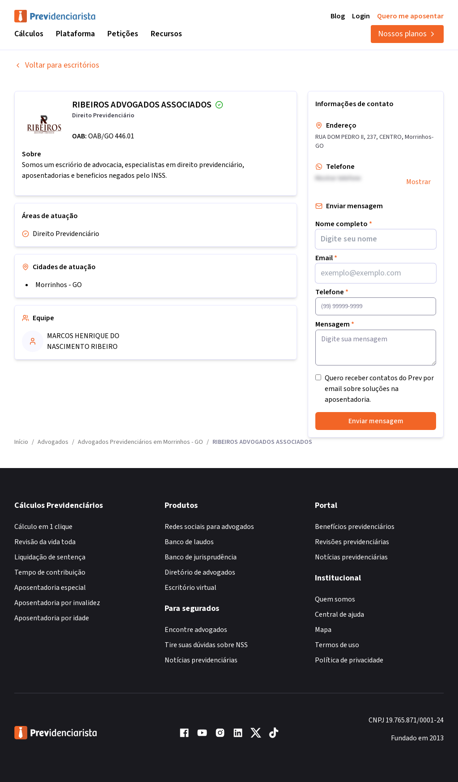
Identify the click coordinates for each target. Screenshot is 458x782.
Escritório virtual (190, 588)
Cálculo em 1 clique (43, 527)
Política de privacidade (349, 660)
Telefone (331, 292)
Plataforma (75, 33)
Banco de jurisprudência (201, 557)
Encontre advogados (196, 630)
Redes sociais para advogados (209, 527)
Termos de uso (337, 645)
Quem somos (335, 599)
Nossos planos (407, 33)
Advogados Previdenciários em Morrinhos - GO (140, 442)
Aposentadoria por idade (51, 618)
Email (326, 258)
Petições (122, 33)
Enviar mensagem (375, 421)
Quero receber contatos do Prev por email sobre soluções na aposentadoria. (379, 388)
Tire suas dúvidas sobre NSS (206, 645)
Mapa (323, 630)
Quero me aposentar (410, 16)
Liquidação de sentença (49, 557)
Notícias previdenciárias (201, 660)
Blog (338, 16)
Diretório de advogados (200, 572)
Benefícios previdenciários (354, 527)
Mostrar (418, 182)
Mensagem (334, 324)
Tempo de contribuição (49, 572)
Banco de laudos (189, 542)
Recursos (166, 33)
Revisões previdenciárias (352, 542)
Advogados (53, 442)
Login (361, 16)
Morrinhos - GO (58, 285)
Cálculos (28, 33)
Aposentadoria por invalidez (57, 603)
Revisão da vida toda (45, 542)
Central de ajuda (339, 614)
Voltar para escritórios (56, 65)
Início (21, 442)
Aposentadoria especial (50, 588)
